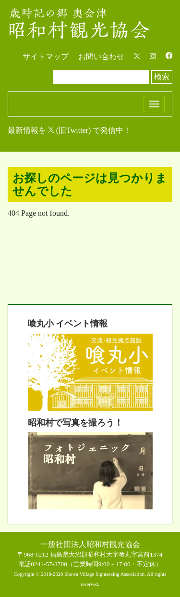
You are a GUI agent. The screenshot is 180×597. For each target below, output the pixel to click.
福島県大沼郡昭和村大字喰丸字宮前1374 (106, 554)
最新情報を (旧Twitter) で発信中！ (69, 130)
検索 (161, 77)
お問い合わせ (101, 56)
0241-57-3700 (49, 564)
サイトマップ (46, 56)
